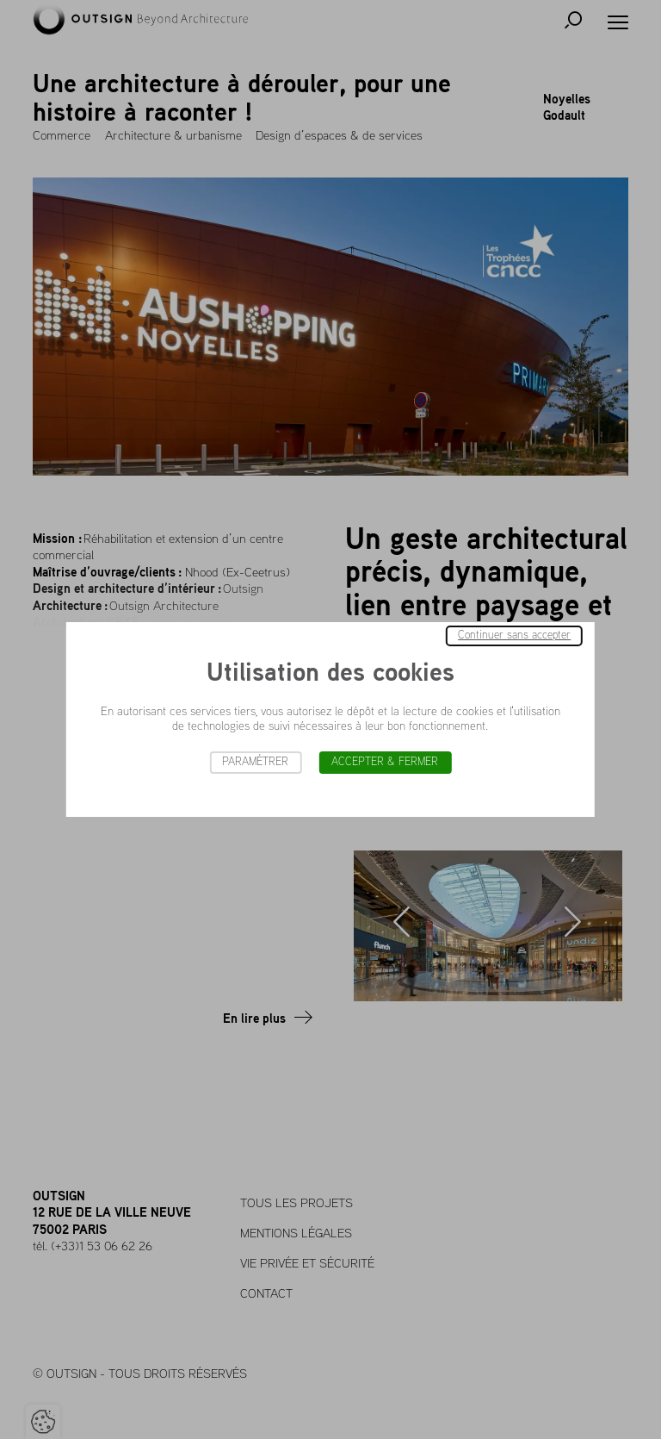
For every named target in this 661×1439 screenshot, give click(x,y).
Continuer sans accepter (514, 635)
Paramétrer (255, 762)
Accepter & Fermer (384, 762)
